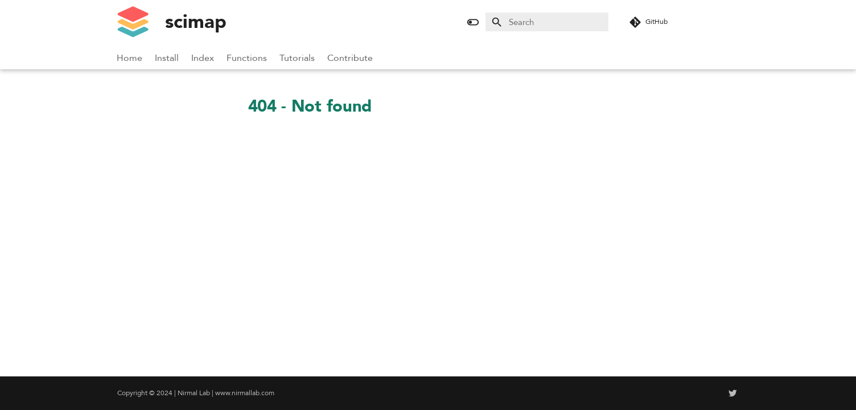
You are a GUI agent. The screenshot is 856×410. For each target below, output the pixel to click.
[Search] (546, 22)
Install (167, 58)
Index (203, 58)
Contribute (350, 58)
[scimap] (133, 22)
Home (130, 58)
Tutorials (297, 58)
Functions (247, 58)
